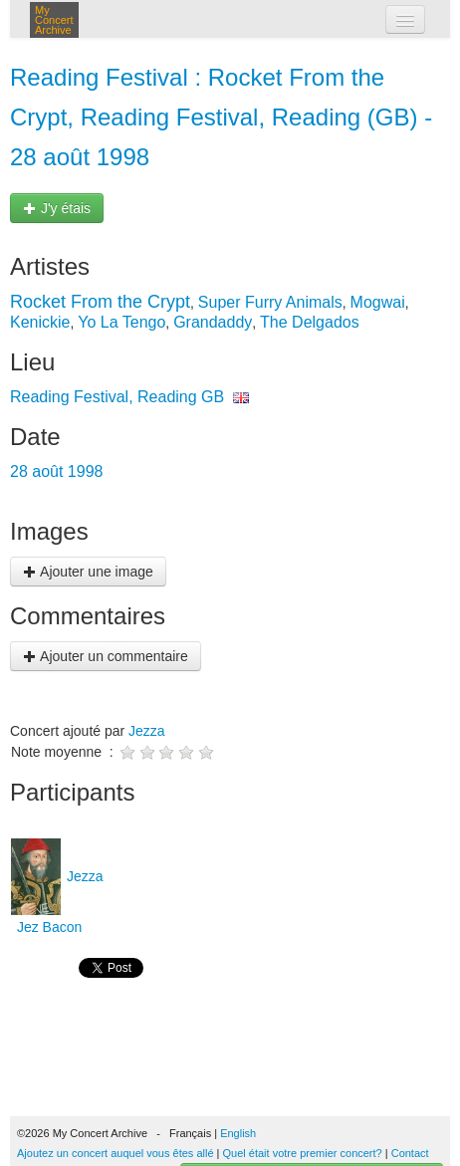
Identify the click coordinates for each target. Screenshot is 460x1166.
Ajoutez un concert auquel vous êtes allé (115, 1153)
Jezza (146, 731)
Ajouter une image (88, 572)
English (238, 1133)
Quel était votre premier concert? (302, 1153)
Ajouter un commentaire (105, 656)
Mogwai (377, 302)
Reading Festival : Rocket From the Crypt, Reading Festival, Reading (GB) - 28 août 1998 (221, 117)
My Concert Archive (54, 20)
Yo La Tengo (121, 322)
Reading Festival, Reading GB (117, 396)
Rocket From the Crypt (100, 302)
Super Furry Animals (270, 302)
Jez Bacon (47, 927)
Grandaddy (212, 322)
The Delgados (309, 322)
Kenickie (40, 322)
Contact (410, 1153)
